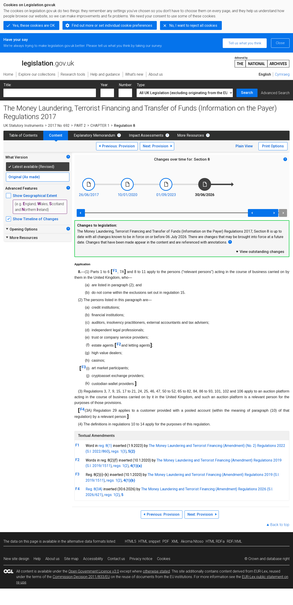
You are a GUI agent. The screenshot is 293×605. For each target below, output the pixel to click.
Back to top (279, 525)
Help (37, 559)
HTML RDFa (215, 541)
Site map (71, 559)
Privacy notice (141, 559)
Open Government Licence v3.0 (93, 571)
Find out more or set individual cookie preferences (112, 25)
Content (55, 135)
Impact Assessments (146, 135)
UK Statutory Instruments (23, 125)
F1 (115, 271)
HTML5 (130, 541)
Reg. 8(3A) (94, 489)
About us (52, 559)
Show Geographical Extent (35, 196)
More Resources (190, 135)
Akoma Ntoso (192, 541)
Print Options (273, 146)
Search (247, 92)
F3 (83, 367)
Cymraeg (282, 74)
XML (175, 541)
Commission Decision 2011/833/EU (81, 577)
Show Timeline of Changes (35, 219)
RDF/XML (234, 541)
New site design (16, 559)
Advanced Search (275, 93)
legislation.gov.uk (38, 61)
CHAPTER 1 (99, 125)
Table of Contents (23, 135)
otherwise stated (156, 571)
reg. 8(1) (105, 445)
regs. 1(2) (121, 466)
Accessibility (93, 559)
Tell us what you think (244, 43)
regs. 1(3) (119, 451)
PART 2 (80, 125)
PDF (166, 541)
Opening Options (21, 229)
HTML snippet (149, 541)
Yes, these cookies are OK (34, 25)
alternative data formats (86, 541)
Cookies (163, 559)
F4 (82, 409)
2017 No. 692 (59, 125)
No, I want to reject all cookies (193, 25)
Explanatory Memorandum (94, 135)
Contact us (116, 559)
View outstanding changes (259, 251)
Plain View (244, 146)
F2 (119, 344)
